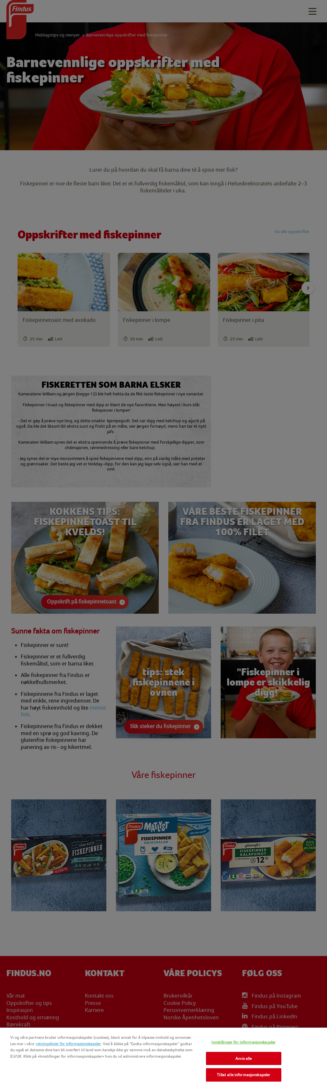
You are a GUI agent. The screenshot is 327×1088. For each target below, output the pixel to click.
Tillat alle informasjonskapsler (243, 1074)
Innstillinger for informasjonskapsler (243, 1042)
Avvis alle (243, 1058)
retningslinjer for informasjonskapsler (68, 1043)
